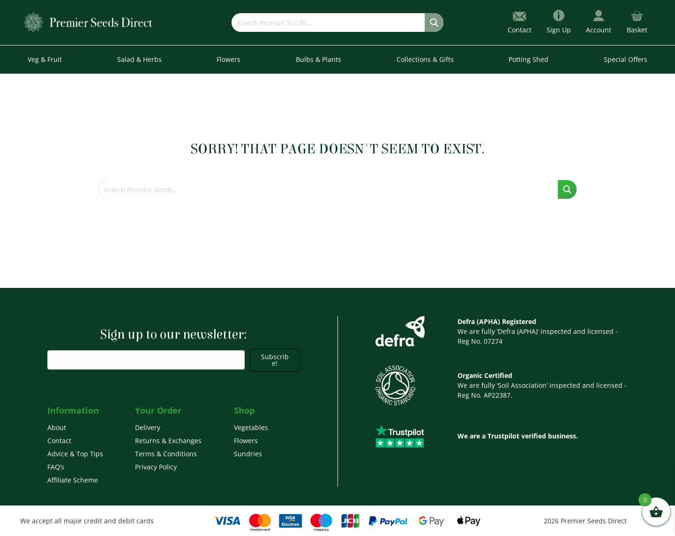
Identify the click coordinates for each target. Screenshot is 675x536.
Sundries (248, 453)
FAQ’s (55, 466)
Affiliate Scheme (72, 480)
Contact (59, 440)
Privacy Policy (156, 466)
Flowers (246, 440)
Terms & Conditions (166, 453)
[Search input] (328, 22)
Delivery (147, 427)
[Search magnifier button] (434, 22)
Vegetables (251, 427)
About (56, 427)
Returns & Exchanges (168, 440)
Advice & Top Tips (75, 453)
